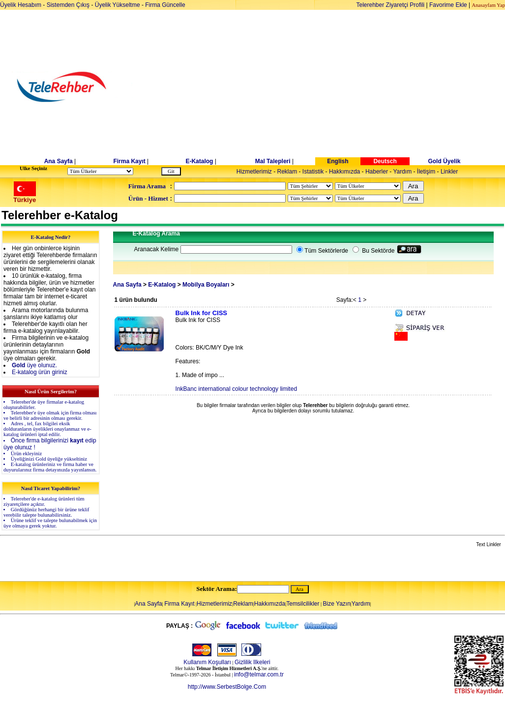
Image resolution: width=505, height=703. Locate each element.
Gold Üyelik (444, 161)
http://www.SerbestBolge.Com (227, 686)
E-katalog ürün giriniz (39, 372)
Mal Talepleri (273, 161)
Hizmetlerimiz (254, 171)
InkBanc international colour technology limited (236, 388)
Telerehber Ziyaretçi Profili (390, 4)
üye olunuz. (34, 365)
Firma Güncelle (165, 4)
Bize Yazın (337, 603)
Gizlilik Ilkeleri (252, 662)
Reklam (287, 171)
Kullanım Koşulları (207, 662)
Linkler (449, 171)
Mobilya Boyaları (205, 284)
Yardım (402, 171)
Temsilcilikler (302, 603)
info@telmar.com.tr (259, 674)
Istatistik (313, 171)
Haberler (376, 171)
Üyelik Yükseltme (117, 4)
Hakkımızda (344, 171)
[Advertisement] (328, 87)
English (337, 161)
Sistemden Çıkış (68, 4)
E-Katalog (199, 161)
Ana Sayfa (58, 161)
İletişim (426, 171)
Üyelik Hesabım (20, 4)
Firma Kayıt (129, 161)
